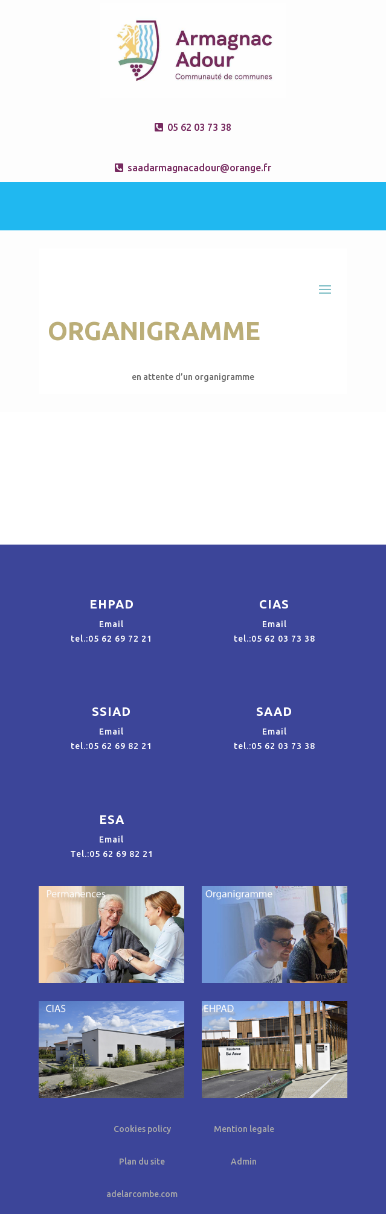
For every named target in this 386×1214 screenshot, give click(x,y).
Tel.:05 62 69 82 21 (111, 854)
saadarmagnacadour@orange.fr (199, 167)
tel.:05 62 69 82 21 (111, 746)
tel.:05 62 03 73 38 (274, 638)
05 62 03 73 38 (199, 127)
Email (111, 624)
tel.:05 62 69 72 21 (111, 638)
